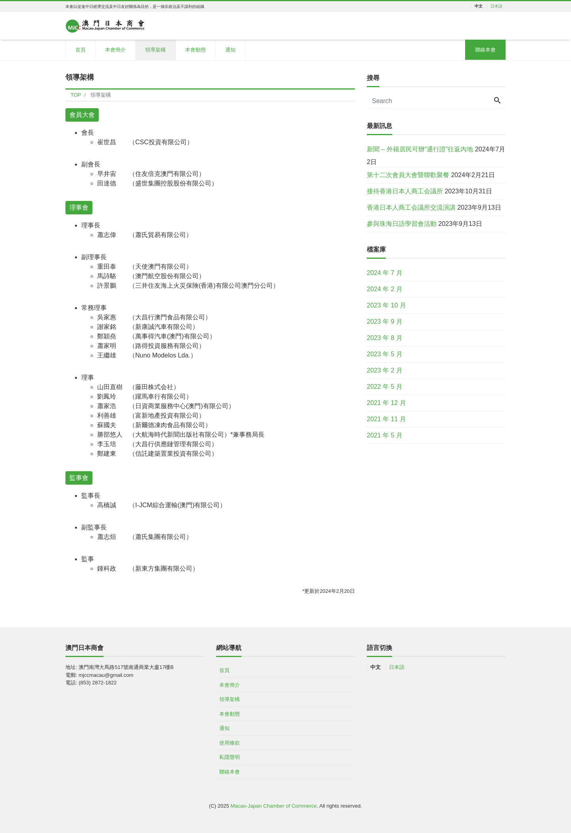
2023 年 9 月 (384, 321)
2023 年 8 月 (384, 337)
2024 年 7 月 (384, 272)
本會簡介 (115, 50)
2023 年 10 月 (386, 305)
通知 (230, 50)
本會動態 (195, 50)
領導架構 (155, 50)
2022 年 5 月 (384, 386)
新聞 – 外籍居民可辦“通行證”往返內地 (420, 149)
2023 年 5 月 (384, 354)
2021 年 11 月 (386, 419)
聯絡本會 (485, 50)
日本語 (496, 6)
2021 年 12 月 (386, 402)
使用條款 (229, 743)
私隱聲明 (229, 757)
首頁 (80, 50)
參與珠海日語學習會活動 (402, 223)
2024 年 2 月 (384, 289)
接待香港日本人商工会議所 (405, 191)
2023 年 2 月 (384, 370)
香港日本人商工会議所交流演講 (411, 207)
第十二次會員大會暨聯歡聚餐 (408, 175)
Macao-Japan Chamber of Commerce (273, 806)
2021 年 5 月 (384, 435)
